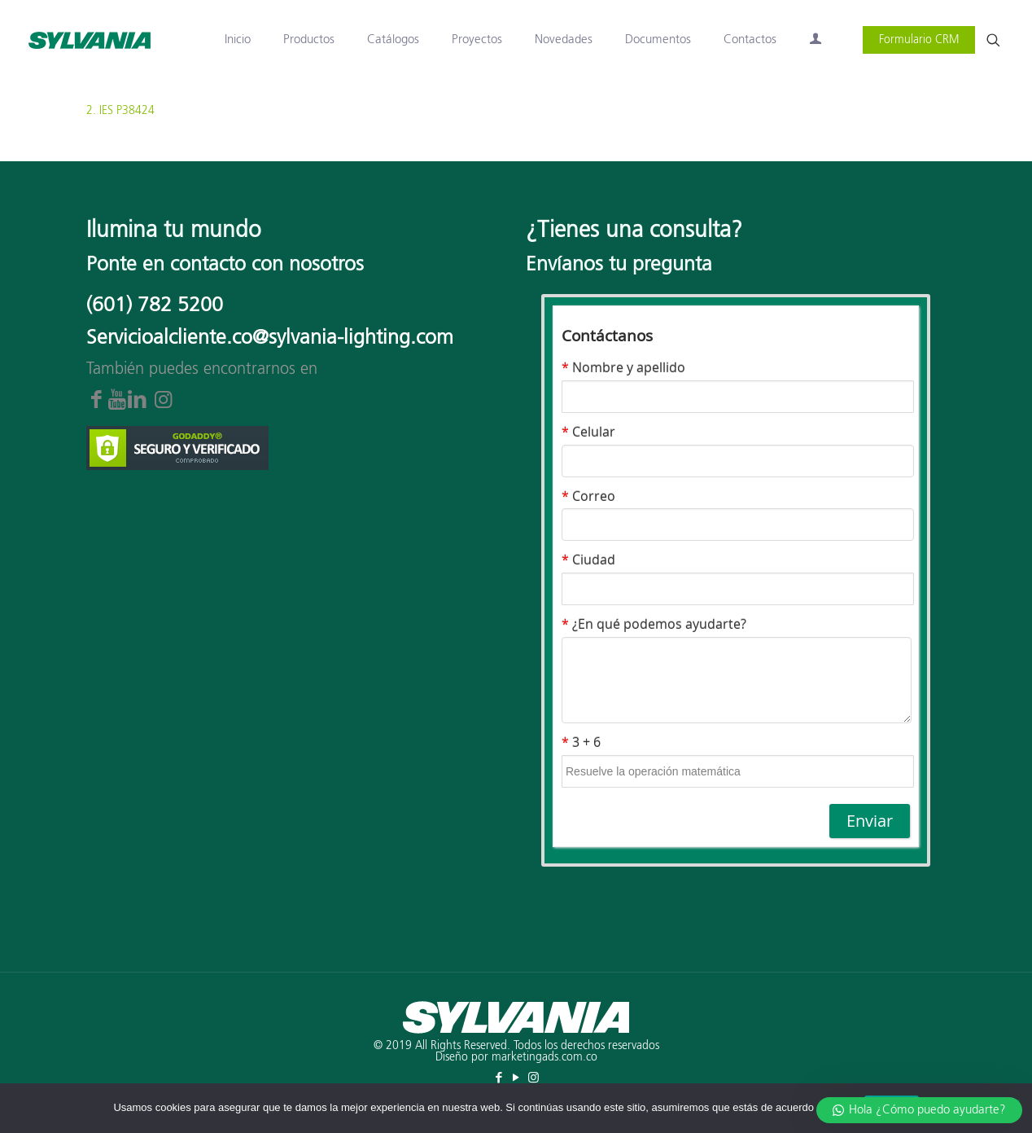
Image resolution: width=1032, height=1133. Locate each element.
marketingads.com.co (544, 1057)
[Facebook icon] (499, 1078)
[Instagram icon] (533, 1078)
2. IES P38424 (120, 110)
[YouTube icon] (516, 1078)
